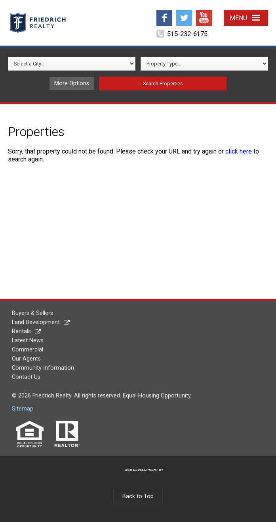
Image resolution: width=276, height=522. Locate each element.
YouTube (204, 13)
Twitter (184, 13)
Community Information (43, 368)
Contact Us (26, 377)
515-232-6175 (187, 34)
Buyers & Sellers (32, 313)
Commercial (27, 349)
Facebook (164, 13)
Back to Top (138, 496)
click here (238, 151)
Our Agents (26, 358)
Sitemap (22, 408)
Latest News (28, 340)
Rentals (21, 331)
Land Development (36, 322)
